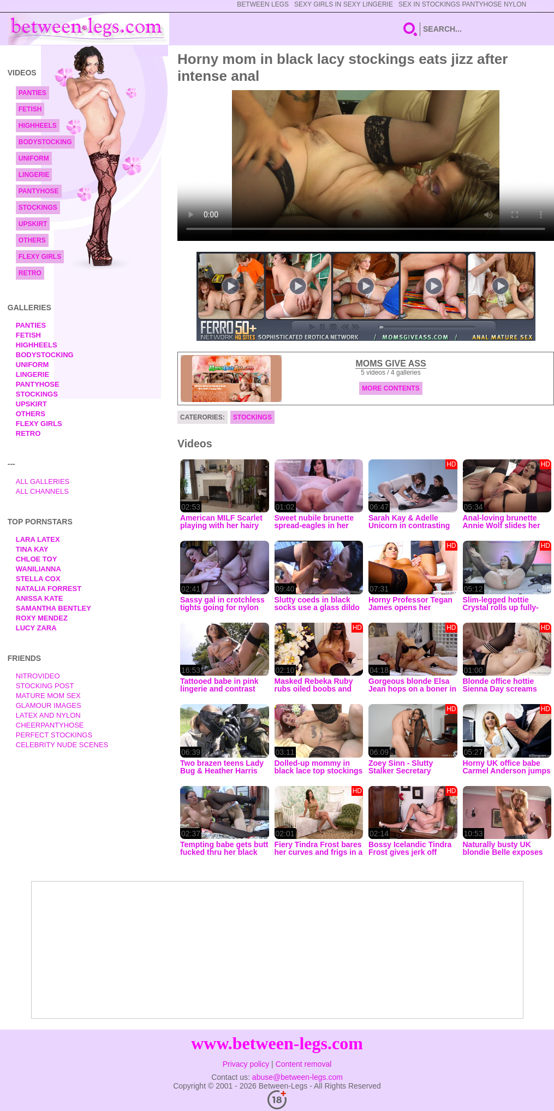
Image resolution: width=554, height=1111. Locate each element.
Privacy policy (246, 1064)
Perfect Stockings (54, 735)
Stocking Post (45, 686)
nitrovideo (38, 676)
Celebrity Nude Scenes (62, 745)
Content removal (304, 1064)
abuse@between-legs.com (297, 1077)
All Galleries (43, 481)
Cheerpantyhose (50, 725)
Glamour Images (48, 705)
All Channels (42, 491)
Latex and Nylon (48, 715)
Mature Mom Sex (48, 696)
